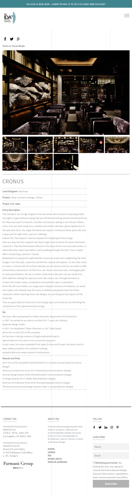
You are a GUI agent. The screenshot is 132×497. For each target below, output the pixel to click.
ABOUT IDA (53, 419)
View (17, 204)
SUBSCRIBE (99, 437)
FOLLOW (97, 419)
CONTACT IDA (9, 419)
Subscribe (111, 483)
